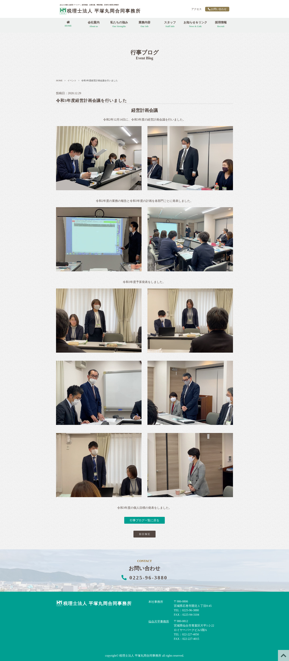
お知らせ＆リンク (195, 24)
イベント (70, 80)
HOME (59, 80)
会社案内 (94, 24)
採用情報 (221, 24)
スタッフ (170, 24)
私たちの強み (119, 24)
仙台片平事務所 (158, 621)
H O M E (144, 534)
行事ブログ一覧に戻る (144, 520)
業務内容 (144, 24)
